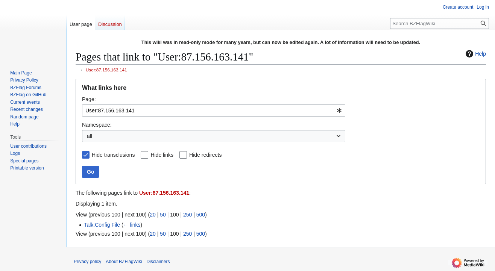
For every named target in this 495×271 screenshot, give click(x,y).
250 (187, 215)
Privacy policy (87, 261)
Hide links (161, 155)
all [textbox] (89, 136)
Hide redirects (205, 155)
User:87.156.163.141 (106, 69)
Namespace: (97, 125)
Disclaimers (158, 261)
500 (200, 215)
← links (132, 225)
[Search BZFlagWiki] (439, 23)
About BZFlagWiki (124, 261)
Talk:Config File (102, 225)
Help (475, 54)
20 (153, 215)
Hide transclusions (113, 155)
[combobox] (213, 110)
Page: (89, 99)
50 (163, 215)
